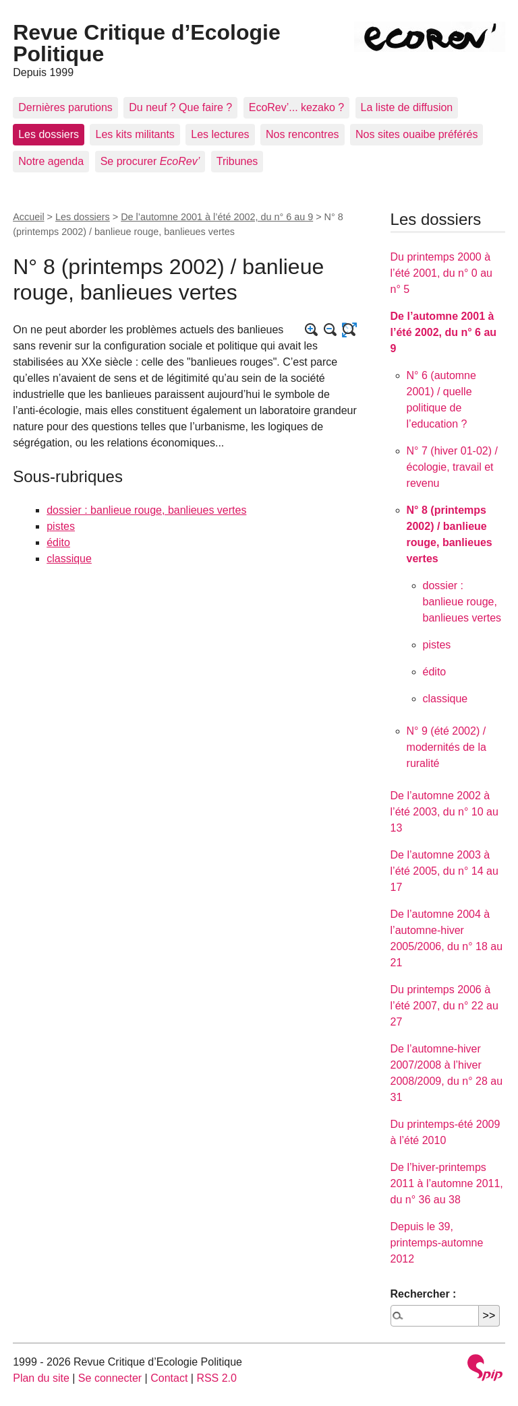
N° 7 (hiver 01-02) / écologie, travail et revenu (452, 467)
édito (58, 542)
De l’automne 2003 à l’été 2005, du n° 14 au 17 (444, 871)
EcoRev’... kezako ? (296, 107)
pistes (61, 526)
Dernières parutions (65, 107)
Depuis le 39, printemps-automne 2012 (437, 1243)
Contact (169, 1378)
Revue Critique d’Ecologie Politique (147, 43)
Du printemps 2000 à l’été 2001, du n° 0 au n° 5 (441, 273)
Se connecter (110, 1378)
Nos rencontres (302, 134)
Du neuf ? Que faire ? (180, 107)
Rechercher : (424, 1294)
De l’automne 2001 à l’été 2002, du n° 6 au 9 (217, 216)
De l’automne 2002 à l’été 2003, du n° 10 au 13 (444, 812)
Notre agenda (51, 161)
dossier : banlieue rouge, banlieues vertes (146, 510)
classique (69, 558)
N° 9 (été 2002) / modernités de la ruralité (446, 747)
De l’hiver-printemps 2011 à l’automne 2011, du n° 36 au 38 (447, 1183)
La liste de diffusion (407, 107)
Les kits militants (134, 134)
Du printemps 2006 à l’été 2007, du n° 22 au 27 (444, 1006)
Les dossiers (48, 134)
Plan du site (41, 1378)
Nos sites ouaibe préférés (416, 134)
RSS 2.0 (216, 1378)
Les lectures (220, 134)
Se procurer (150, 161)
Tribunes (237, 161)
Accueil (28, 216)
